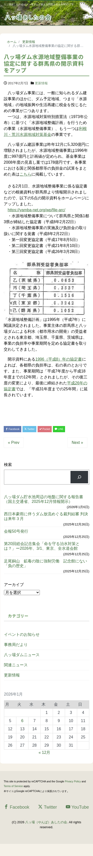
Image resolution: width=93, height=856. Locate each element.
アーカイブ (14, 584)
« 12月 (44, 752)
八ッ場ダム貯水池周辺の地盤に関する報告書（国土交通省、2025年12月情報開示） (43, 499)
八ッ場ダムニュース (22, 655)
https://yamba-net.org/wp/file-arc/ (36, 210)
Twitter (29, 429)
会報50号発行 (16, 531)
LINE (59, 429)
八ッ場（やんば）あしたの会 (46, 822)
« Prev (13, 442)
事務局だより (16, 644)
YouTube (77, 807)
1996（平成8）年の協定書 (58, 359)
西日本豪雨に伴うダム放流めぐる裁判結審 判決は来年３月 (46, 516)
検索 (8, 464)
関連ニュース (16, 665)
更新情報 (41, 83)
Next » (77, 442)
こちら (25, 174)
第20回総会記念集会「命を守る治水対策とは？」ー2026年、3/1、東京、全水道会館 (42, 546)
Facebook (12, 429)
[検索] (79, 477)
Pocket (44, 429)
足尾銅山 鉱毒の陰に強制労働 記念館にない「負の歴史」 (45, 563)
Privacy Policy (73, 781)
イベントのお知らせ (22, 634)
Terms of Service (13, 786)
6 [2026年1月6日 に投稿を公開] (22, 721)
